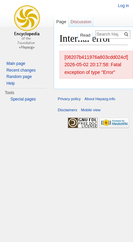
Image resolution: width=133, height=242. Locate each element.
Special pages (23, 99)
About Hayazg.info (100, 99)
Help (10, 83)
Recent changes (21, 70)
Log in (123, 5)
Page (61, 21)
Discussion (81, 21)
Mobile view (90, 110)
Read (85, 35)
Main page (15, 63)
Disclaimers (67, 110)
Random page (19, 76)
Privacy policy (69, 99)
